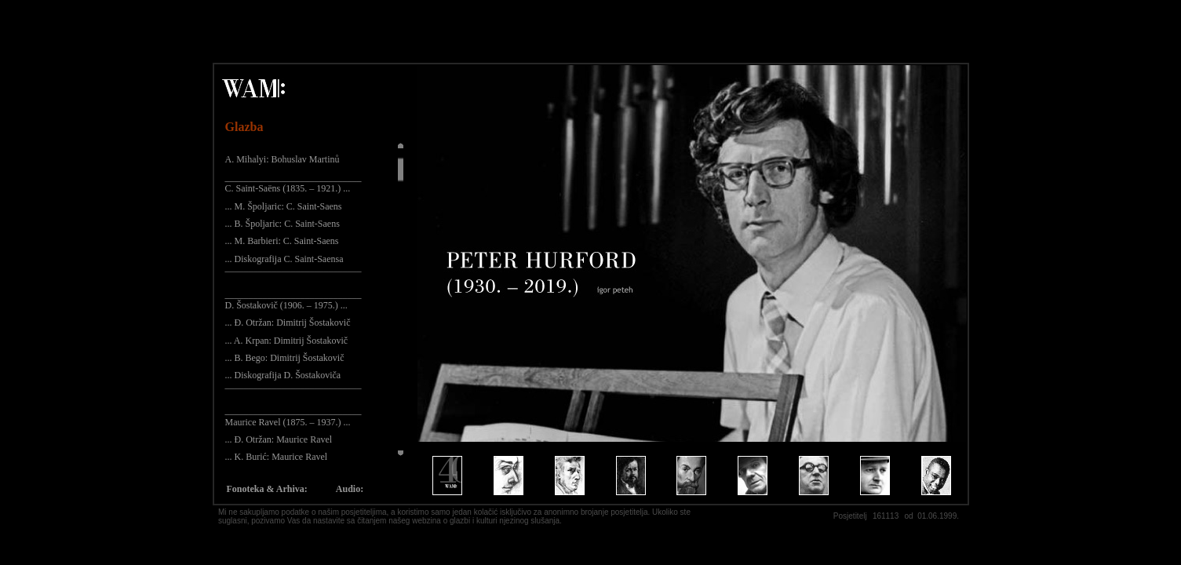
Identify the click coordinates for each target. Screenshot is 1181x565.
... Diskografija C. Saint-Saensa (284, 258)
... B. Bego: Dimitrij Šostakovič (284, 357)
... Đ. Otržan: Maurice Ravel (279, 439)
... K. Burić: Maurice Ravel (276, 456)
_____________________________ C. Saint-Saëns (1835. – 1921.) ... (293, 183)
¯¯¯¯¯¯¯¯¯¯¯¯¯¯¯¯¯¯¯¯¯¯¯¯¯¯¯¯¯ (293, 276)
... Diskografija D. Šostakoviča (283, 375)
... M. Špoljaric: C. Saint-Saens (283, 206)
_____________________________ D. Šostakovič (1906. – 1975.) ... (293, 300)
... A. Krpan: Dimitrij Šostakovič (286, 340)
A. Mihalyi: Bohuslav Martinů (282, 159)
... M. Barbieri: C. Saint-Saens (282, 240)
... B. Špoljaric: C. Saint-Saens (282, 223)
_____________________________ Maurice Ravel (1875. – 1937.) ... (293, 416)
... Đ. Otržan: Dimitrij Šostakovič (288, 322)
